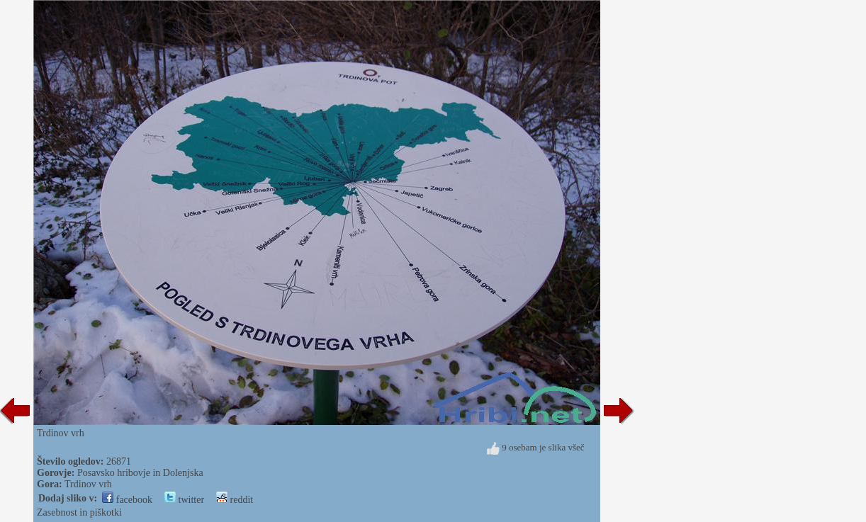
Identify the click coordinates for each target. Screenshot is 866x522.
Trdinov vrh (88, 484)
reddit (234, 499)
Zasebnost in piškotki (79, 512)
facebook (127, 499)
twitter (184, 499)
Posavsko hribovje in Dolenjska (140, 472)
